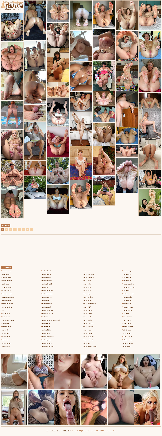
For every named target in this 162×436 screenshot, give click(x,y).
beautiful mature (6, 277)
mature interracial (88, 277)
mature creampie (47, 310)
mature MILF (86, 307)
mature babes (6, 343)
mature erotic (46, 323)
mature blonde (46, 281)
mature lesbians (87, 297)
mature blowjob (46, 284)
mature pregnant (87, 327)
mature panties (87, 320)
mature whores (127, 307)
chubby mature (6, 287)
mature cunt (45, 317)
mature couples (46, 307)
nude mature (126, 320)
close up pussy (6, 294)
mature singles (127, 271)
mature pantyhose (88, 323)
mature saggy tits (88, 336)
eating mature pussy (8, 297)
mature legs (86, 294)
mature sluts (126, 274)
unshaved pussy (128, 294)
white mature (126, 346)
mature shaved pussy (89, 346)
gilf (2, 310)
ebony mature (6, 300)
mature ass (5, 340)
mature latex (86, 287)
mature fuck (45, 333)
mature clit (45, 300)
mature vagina (127, 300)
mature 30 (4, 330)
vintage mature (127, 343)
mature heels (86, 271)
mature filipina (46, 330)
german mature (6, 307)
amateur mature (6, 271)
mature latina (86, 290)
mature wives (127, 310)
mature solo (126, 281)
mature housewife (88, 274)
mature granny (46, 343)
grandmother (5, 313)
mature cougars (46, 304)
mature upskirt (127, 297)
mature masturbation (89, 304)
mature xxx (126, 313)
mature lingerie (87, 300)
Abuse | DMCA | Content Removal (82, 431)
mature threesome (128, 287)
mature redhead (87, 333)
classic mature (6, 290)
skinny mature (127, 336)
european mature (7, 304)
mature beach (46, 271)
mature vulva (126, 304)
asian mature (5, 274)
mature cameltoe (47, 294)
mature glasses (46, 340)
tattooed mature (127, 340)
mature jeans (86, 281)
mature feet (45, 327)
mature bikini (46, 277)
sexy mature (126, 333)
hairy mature (5, 317)
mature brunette (47, 290)
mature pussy (86, 330)
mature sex (86, 343)
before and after (6, 281)
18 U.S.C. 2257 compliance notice (105, 431)
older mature (126, 323)
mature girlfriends (47, 336)
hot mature (5, 323)
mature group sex (47, 346)
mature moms (87, 310)
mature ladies (86, 284)
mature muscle (87, 313)
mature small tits (128, 277)
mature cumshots (47, 313)
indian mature (6, 327)
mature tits (126, 290)
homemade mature (7, 320)
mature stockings (128, 284)
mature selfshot (87, 340)
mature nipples (87, 317)
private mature (127, 330)
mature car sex (46, 297)
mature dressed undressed (50, 320)
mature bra (45, 287)
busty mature (5, 284)
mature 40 (4, 333)
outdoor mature (127, 327)
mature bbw (5, 346)
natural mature (127, 317)
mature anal (5, 336)
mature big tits (46, 274)
